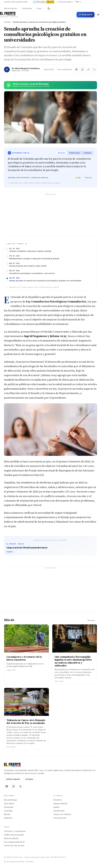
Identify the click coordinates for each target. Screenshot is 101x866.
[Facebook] (6, 786)
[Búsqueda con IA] (86, 14)
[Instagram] (13, 786)
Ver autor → (92, 620)
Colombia (8, 811)
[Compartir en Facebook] (76, 69)
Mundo (7, 814)
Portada (7, 22)
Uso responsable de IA (14, 842)
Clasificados (27, 8)
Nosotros (57, 800)
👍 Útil (78, 178)
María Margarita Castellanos (27, 68)
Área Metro (9, 803)
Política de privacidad (14, 835)
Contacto (29, 779)
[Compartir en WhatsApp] (82, 69)
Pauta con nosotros (62, 814)
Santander (8, 807)
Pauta (39, 8)
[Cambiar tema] (48, 8)
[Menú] (98, 14)
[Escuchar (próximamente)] (94, 69)
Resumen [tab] (61, 153)
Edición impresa (10, 8)
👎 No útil (88, 178)
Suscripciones (59, 818)
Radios (56, 807)
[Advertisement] (50, 216)
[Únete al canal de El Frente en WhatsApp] (50, 85)
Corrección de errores (14, 845)
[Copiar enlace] (88, 69)
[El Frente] (9, 14)
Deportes (8, 818)
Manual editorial (11, 838)
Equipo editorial (60, 803)
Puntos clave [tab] (74, 153)
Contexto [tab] (87, 153)
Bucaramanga (10, 800)
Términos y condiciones (15, 831)
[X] (20, 786)
